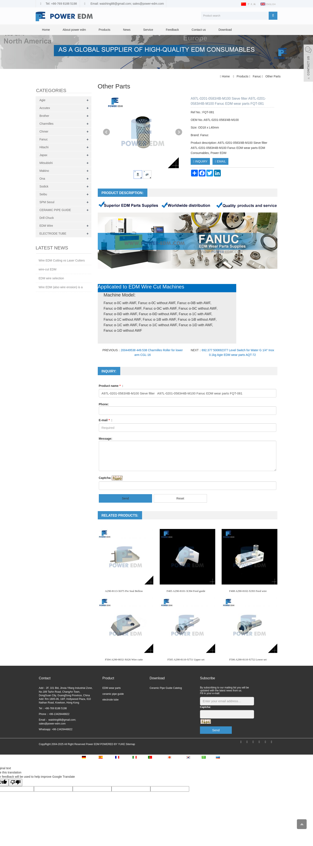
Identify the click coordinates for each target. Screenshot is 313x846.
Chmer (43, 131)
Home (46, 29)
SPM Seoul (46, 202)
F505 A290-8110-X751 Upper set (185, 659)
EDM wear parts (111, 688)
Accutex (44, 108)
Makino (44, 170)
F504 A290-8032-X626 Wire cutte (124, 659)
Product (108, 678)
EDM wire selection (51, 278)
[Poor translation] (15, 782)
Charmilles (46, 123)
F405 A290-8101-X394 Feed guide (186, 591)
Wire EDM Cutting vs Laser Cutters (62, 260)
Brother (44, 115)
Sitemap (130, 744)
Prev (106, 132)
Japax (43, 155)
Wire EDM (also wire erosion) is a (61, 287)
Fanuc (257, 76)
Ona (42, 178)
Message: (105, 438)
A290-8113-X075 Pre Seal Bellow (124, 591)
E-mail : (105, 420)
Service (148, 29)
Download (225, 29)
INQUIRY (200, 161)
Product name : (111, 385)
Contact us (199, 29)
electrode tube (110, 699)
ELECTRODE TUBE (52, 233)
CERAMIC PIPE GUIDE (55, 210)
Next (178, 132)
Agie (42, 100)
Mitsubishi (46, 163)
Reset (180, 498)
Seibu (43, 194)
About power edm (74, 29)
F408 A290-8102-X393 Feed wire (248, 591)
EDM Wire (46, 225)
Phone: (104, 404)
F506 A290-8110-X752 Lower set (248, 659)
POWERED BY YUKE (113, 744)
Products (104, 29)
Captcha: (105, 478)
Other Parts (273, 76)
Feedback (172, 29)
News (126, 29)
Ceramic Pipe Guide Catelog (166, 688)
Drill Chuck (46, 218)
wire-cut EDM (47, 269)
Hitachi (44, 147)
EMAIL (220, 161)
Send (125, 498)
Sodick (43, 186)
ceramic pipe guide (113, 693)
